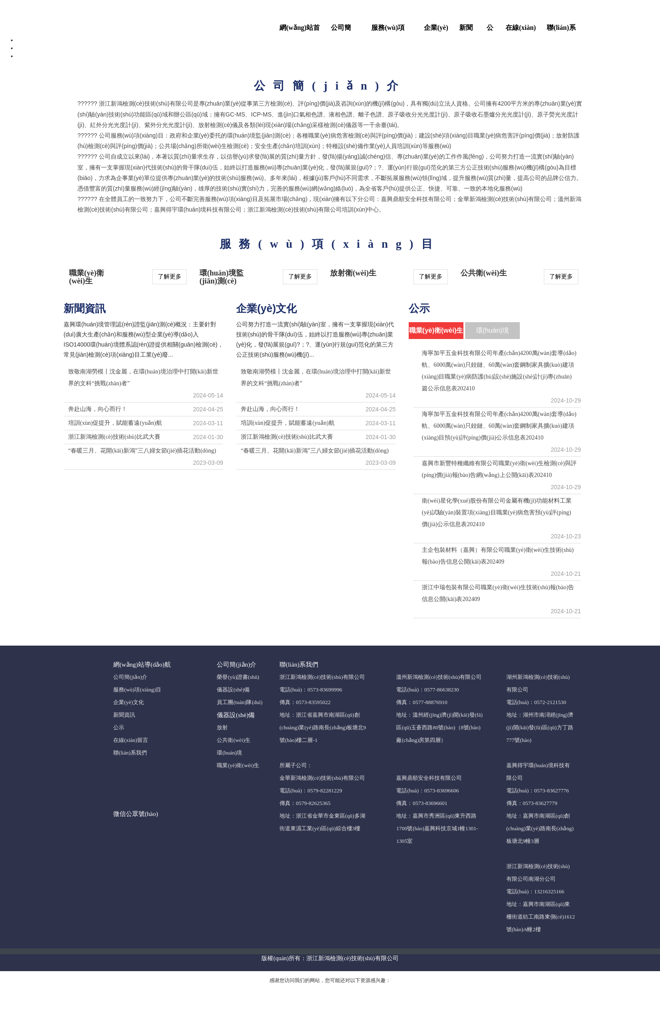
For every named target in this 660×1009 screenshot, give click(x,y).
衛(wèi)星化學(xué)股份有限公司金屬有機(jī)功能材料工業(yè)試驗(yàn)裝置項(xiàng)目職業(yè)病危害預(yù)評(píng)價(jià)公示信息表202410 (497, 512)
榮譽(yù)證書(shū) (238, 677)
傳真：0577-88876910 (421, 702)
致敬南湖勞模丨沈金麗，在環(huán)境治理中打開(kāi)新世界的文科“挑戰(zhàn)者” (316, 377)
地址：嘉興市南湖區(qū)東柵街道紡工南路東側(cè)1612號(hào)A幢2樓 (540, 916)
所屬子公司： (295, 765)
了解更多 (169, 276)
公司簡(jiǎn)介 (342, 30)
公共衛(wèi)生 (233, 740)
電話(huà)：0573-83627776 (537, 790)
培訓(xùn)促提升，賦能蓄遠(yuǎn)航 (115, 423)
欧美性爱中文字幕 (395, 1004)
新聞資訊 (466, 30)
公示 (490, 30)
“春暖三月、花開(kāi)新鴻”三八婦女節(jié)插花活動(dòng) (142, 451)
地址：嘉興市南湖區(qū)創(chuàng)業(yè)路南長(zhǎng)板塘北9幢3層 (540, 828)
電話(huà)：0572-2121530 (536, 702)
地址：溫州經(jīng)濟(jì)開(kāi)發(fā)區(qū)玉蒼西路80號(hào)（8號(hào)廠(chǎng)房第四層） (439, 727)
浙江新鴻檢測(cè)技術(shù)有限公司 (322, 677)
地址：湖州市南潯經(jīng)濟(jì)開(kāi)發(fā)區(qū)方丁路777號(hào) (539, 727)
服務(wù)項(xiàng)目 (388, 30)
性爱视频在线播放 (265, 1004)
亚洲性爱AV (303, 1004)
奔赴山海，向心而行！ (97, 409)
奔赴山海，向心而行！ (270, 409)
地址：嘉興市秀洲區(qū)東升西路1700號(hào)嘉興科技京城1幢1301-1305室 (437, 828)
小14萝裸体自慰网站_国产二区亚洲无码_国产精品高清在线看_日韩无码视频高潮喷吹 (330, 4)
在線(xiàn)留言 (521, 30)
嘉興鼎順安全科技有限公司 (429, 778)
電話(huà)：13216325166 (535, 891)
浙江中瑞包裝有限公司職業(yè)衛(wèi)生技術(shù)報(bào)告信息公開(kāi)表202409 (498, 593)
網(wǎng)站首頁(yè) (299, 30)
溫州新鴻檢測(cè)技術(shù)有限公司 (439, 677)
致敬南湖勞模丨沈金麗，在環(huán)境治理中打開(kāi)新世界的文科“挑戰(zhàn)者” (143, 377)
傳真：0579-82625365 (304, 803)
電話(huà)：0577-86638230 (427, 689)
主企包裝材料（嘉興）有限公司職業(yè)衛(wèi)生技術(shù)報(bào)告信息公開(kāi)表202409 (498, 556)
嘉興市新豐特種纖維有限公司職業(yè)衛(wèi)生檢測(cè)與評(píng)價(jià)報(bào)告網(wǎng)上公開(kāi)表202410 (499, 469)
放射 (222, 727)
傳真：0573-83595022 (304, 702)
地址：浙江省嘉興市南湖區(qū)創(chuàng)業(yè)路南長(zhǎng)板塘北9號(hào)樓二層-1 (322, 727)
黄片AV (328, 1004)
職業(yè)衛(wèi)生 (238, 765)
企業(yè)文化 (436, 30)
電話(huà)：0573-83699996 (310, 689)
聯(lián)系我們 (561, 30)
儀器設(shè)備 (233, 689)
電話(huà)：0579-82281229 (310, 790)
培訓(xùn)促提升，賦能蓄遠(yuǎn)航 (288, 423)
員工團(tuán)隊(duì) (239, 702)
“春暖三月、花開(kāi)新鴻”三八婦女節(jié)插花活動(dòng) (315, 451)
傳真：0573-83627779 (531, 803)
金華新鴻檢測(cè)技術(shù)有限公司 (322, 778)
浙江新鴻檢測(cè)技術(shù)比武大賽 (114, 437)
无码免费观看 (354, 1004)
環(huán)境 (229, 752)
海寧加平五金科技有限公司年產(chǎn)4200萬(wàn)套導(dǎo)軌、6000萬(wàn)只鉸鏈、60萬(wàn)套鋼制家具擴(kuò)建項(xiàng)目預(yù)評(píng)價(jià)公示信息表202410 (499, 426)
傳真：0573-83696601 (421, 803)
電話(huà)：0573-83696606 (427, 790)
